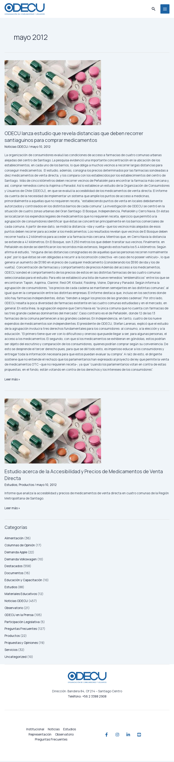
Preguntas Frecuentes (21, 630)
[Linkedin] (130, 736)
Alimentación (14, 539)
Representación (40, 735)
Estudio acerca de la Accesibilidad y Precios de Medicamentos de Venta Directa (85, 476)
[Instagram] (115, 736)
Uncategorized (16, 658)
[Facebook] (100, 736)
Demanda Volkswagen (21, 560)
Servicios (11, 651)
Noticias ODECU (16, 602)
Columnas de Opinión (20, 546)
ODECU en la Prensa (19, 616)
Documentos (14, 574)
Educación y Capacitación (23, 581)
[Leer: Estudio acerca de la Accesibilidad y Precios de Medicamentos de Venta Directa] (87, 432)
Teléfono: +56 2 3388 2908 (87, 697)
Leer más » (12, 380)
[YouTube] (146, 736)
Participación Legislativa (22, 623)
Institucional (35, 730)
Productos (12, 637)
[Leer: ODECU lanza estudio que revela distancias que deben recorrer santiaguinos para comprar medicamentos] (87, 94)
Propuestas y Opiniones (21, 644)
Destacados (13, 567)
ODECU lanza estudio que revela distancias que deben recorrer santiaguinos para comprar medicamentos (82, 138)
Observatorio (14, 609)
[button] (154, 9)
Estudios (11, 588)
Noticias (54, 730)
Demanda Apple (16, 553)
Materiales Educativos (21, 595)
